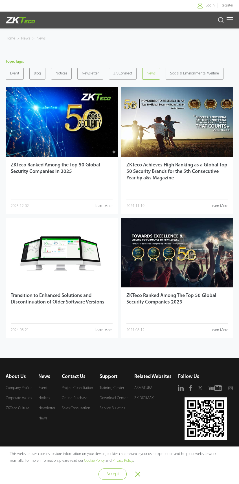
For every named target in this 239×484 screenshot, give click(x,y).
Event (14, 73)
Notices (61, 73)
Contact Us (73, 376)
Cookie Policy (94, 461)
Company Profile (19, 388)
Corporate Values (19, 398)
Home (10, 38)
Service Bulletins (112, 408)
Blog (37, 73)
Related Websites (153, 376)
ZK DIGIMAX (144, 398)
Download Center (114, 398)
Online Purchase (74, 398)
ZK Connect (122, 73)
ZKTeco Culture (17, 408)
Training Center (112, 388)
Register (227, 5)
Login (210, 5)
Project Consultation (77, 388)
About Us (16, 376)
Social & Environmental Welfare (194, 73)
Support (108, 376)
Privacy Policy (123, 461)
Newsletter (90, 73)
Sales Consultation (76, 408)
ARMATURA (143, 388)
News (26, 38)
